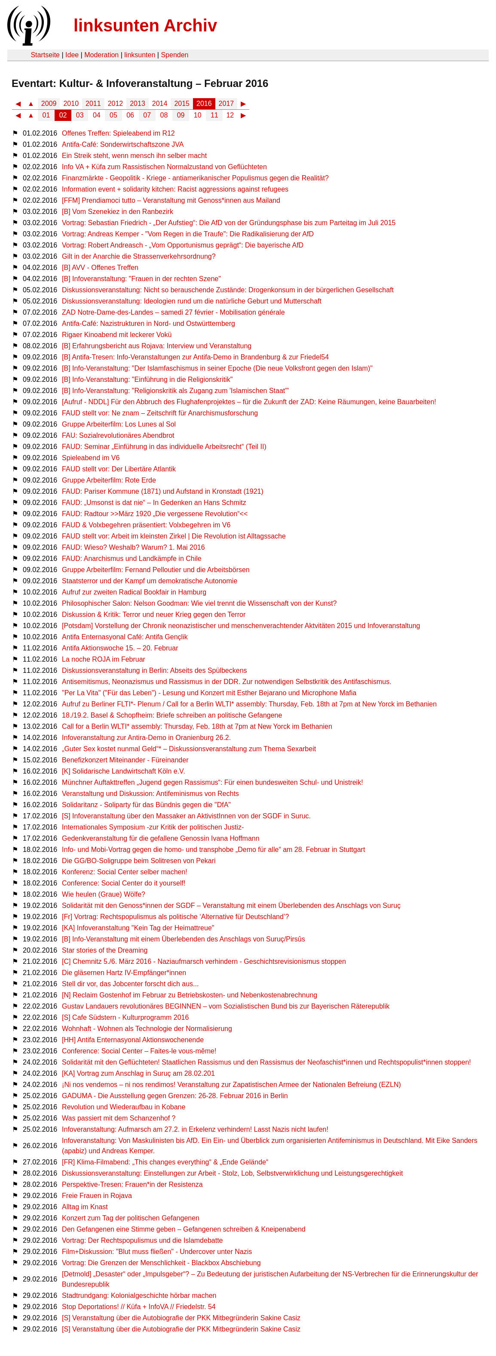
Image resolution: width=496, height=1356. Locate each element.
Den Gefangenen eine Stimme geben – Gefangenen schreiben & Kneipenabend (184, 1229)
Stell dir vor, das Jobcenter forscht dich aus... (130, 984)
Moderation (101, 55)
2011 (93, 103)
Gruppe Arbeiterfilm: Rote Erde (109, 480)
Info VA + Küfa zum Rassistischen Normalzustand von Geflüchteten (164, 166)
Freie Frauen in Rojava (97, 1195)
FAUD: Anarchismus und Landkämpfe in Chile (132, 558)
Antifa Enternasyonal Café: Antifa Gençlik (125, 637)
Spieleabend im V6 (90, 457)
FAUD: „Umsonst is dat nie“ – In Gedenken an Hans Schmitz (154, 502)
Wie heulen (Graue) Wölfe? (103, 894)
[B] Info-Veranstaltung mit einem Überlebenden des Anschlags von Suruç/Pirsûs (183, 939)
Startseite (45, 55)
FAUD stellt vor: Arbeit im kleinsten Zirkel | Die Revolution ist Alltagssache (174, 536)
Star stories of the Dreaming (104, 950)
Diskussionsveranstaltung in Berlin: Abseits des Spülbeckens (154, 670)
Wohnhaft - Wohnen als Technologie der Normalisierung (147, 1028)
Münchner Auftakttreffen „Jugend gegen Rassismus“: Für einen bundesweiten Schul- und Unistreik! (212, 782)
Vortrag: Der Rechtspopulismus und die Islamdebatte (142, 1240)
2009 (49, 103)
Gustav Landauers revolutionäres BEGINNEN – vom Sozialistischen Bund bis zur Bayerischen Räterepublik (225, 1006)
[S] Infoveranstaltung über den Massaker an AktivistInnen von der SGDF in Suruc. (186, 816)
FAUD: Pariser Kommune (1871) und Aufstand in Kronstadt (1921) (162, 491)
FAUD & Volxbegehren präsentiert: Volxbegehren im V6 (146, 525)
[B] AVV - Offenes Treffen (100, 267)
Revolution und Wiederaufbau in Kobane (123, 1107)
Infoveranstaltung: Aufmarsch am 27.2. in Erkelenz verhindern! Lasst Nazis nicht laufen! (195, 1129)
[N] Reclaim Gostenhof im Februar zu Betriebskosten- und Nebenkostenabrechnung (189, 995)
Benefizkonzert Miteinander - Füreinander (125, 760)
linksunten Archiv (145, 25)
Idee (72, 55)
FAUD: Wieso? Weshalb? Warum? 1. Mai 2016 (133, 547)
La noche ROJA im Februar (103, 659)
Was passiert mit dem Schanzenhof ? (118, 1118)
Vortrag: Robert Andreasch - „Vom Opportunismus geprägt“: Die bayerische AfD (182, 245)
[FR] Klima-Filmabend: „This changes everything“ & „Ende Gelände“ (165, 1162)
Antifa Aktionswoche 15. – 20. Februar (120, 648)
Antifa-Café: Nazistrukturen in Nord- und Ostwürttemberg (148, 323)
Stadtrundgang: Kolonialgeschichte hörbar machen (139, 1295)
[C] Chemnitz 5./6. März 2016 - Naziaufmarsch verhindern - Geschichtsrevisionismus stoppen (204, 961)
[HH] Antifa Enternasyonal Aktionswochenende (133, 1039)
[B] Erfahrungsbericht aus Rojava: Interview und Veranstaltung (156, 346)
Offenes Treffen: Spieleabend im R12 (118, 133)
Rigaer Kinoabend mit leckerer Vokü (116, 334)
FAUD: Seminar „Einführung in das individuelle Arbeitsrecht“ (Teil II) (164, 446)
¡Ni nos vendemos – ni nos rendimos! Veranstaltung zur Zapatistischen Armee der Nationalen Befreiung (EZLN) (231, 1084)
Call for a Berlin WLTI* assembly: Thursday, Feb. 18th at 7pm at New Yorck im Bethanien (197, 726)
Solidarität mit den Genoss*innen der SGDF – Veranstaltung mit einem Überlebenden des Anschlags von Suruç (231, 905)
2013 (137, 103)
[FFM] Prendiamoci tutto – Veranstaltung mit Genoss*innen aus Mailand (171, 200)
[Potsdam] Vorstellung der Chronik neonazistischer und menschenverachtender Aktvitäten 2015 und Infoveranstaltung (241, 625)
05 (113, 115)
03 (80, 115)
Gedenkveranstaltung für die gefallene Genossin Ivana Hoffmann (161, 838)
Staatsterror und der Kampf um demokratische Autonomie (149, 581)
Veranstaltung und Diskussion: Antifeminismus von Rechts (150, 793)
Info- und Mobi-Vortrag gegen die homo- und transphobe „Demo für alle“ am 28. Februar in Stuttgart (213, 849)
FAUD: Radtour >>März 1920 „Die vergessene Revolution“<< (155, 513)
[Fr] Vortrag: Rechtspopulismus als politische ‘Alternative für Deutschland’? (175, 916)
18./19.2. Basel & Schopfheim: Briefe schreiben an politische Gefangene (172, 715)
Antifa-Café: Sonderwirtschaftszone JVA (123, 144)
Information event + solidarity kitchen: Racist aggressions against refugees (175, 189)
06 (130, 115)
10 (198, 115)
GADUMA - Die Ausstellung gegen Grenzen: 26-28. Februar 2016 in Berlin (175, 1095)
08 (164, 115)
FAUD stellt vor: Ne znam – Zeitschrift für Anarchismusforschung (160, 413)
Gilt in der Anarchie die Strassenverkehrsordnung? (139, 256)
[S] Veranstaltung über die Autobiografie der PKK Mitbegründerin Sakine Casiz (181, 1318)
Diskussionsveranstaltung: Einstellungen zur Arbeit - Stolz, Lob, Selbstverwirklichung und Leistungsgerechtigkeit (232, 1173)
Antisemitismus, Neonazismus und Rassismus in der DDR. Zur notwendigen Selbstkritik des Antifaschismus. (227, 681)
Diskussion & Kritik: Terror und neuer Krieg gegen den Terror (153, 614)
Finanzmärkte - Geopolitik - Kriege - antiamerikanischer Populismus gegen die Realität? (195, 178)
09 (181, 115)
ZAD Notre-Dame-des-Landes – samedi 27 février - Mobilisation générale (173, 312)
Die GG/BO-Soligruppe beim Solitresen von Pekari (139, 860)
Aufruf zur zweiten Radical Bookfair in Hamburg (134, 592)
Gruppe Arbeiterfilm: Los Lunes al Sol (119, 424)
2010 (71, 103)
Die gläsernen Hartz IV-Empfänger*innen (124, 972)
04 (97, 115)
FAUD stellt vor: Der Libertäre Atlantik (119, 469)
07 (147, 115)
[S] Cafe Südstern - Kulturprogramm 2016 (125, 1017)
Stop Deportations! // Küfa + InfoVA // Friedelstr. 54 (139, 1306)
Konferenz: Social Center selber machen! (124, 872)
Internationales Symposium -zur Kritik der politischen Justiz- (153, 827)
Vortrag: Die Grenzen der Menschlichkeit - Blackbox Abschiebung (161, 1262)
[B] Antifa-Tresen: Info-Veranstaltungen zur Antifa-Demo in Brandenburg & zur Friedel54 (195, 357)
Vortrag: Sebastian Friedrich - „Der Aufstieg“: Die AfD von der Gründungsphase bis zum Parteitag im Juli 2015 (228, 222)
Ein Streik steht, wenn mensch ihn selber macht (134, 155)
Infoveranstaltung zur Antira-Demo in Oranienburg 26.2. (146, 737)
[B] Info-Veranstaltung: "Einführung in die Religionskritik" (147, 379)
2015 (182, 103)
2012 (115, 103)
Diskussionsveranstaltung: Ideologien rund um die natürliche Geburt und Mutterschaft (191, 301)
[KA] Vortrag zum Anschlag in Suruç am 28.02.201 (138, 1073)
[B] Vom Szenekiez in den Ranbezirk (117, 211)
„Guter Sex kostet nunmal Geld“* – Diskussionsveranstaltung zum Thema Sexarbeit (189, 748)
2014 (160, 103)
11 (214, 115)
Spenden (174, 55)
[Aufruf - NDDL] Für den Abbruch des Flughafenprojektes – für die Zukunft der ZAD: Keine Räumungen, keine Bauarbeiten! (249, 402)
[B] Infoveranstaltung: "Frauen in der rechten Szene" (141, 278)
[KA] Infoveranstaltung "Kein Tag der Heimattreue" (138, 928)
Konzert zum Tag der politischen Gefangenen (130, 1218)
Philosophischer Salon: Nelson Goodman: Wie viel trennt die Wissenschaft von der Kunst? (199, 603)
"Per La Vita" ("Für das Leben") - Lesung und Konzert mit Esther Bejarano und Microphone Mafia (209, 693)
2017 (226, 103)
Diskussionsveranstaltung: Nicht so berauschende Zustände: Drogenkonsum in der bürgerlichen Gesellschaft (228, 290)
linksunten (139, 55)
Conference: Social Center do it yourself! (123, 883)
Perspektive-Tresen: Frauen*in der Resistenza (132, 1184)
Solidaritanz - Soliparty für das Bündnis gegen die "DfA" (146, 804)
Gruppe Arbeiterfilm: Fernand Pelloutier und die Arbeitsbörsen (156, 569)
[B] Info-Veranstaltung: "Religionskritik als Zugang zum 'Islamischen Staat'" (175, 390)
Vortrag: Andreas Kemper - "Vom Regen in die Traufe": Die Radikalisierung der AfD (188, 234)
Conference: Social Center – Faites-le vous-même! (139, 1051)
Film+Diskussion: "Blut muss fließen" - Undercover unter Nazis (157, 1251)
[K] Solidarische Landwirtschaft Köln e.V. (123, 771)
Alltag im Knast (85, 1206)
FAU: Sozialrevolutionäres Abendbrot (118, 435)
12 (230, 115)
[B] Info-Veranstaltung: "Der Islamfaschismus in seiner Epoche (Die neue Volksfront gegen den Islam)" (217, 368)
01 (46, 115)
